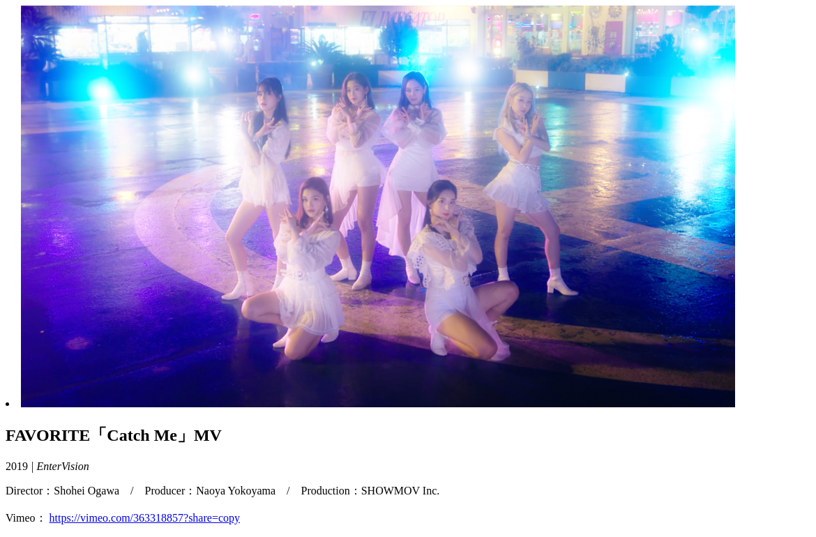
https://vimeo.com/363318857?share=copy (145, 518)
